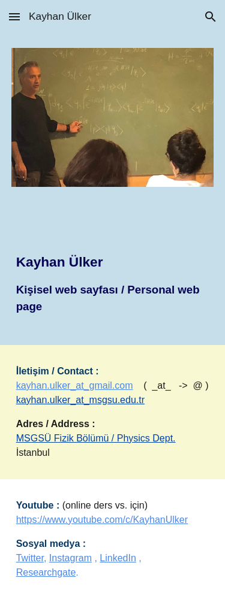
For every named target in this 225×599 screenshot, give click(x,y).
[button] (14, 16)
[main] (112, 273)
